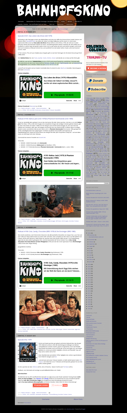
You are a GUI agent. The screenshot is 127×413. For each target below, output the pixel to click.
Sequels (97, 161)
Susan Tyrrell (89, 167)
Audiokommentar (102, 108)
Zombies (88, 177)
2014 (89, 286)
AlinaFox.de (64, 68)
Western (20, 222)
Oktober (91, 242)
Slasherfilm (89, 164)
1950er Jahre (89, 98)
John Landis (97, 139)
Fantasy (98, 125)
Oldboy (88, 151)
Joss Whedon (104, 140)
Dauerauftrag (77, 63)
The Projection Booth (91, 357)
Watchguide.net (90, 361)
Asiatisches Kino (92, 108)
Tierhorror (97, 169)
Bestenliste (38, 394)
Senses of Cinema (91, 349)
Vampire (94, 172)
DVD (108, 116)
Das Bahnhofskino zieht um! (93, 190)
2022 (89, 269)
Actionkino (39, 221)
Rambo (87, 155)
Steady (52, 63)
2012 (89, 291)
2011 (89, 293)
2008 (89, 300)
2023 (89, 266)
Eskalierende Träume (91, 327)
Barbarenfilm (98, 111)
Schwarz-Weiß (89, 160)
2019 (89, 275)
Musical (97, 150)
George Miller (89, 131)
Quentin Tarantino (102, 153)
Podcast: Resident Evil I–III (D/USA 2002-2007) (97, 197)
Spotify (40, 58)
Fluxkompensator (90, 333)
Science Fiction (101, 160)
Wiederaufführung (90, 363)
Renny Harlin (102, 155)
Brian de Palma (103, 114)
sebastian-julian (70, 409)
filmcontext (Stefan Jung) (92, 331)
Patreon (46, 63)
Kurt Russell (105, 144)
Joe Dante (102, 137)
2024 (89, 264)
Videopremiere (90, 174)
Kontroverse (38, 110)
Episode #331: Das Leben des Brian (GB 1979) (35, 36)
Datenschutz (69, 24)
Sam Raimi (99, 158)
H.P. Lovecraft (104, 131)
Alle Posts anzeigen (63, 29)
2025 (89, 233)
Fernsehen (89, 127)
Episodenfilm (106, 123)
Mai (90, 253)
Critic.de (88, 317)
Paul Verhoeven (95, 151)
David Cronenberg (91, 119)
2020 (89, 273)
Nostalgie (104, 150)
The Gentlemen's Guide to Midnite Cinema (97, 355)
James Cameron (94, 137)
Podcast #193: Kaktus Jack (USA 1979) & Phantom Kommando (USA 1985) (45, 119)
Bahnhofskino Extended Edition (97, 110)
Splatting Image (90, 353)
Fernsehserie (98, 127)
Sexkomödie (71, 329)
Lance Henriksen (99, 145)
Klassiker (88, 142)
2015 (89, 284)
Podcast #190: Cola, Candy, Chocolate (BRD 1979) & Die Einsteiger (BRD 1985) (46, 231)
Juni (90, 250)
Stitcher (49, 58)
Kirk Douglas (65, 221)
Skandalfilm (58, 110)
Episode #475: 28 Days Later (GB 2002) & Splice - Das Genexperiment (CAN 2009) (96, 205)
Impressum (60, 24)
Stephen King (92, 166)
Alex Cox (88, 106)
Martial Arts (103, 148)
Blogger (83, 409)
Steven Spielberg (102, 166)
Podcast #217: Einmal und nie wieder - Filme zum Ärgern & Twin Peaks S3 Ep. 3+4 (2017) (97, 225)
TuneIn (44, 58)
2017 (89, 280)
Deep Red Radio (90, 319)
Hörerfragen (89, 136)
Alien (93, 106)
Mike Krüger (59, 329)
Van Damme (104, 172)
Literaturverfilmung (97, 147)
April (90, 255)
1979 (28, 110)
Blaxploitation (103, 113)
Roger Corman (92, 156)
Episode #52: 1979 (25, 340)
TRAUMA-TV (78, 21)
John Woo (88, 140)
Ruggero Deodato (90, 158)
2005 (89, 306)
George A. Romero (102, 130)
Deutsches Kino (41, 329)
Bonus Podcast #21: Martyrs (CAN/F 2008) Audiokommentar (97, 201)
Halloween (88, 133)
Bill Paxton (58, 221)
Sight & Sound (89, 351)
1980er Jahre (33, 221)
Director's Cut (94, 122)
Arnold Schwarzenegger (49, 221)
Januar (91, 261)
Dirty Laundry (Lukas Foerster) (94, 323)
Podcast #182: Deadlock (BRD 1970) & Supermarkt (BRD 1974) (96, 212)
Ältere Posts (78, 399)
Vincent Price (101, 174)
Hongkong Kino (100, 133)
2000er (95, 102)
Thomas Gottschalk (23, 331)
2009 (89, 297)
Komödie (32, 110)
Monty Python (45, 110)
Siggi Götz (77, 329)
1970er (24, 110)
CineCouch (89, 315)
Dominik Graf (98, 123)
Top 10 (103, 169)
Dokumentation (89, 123)
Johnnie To (96, 140)
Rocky (108, 155)
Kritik (98, 144)
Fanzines (106, 125)
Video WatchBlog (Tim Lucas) (93, 359)
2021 (89, 271)
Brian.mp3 (32, 106)
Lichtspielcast (89, 336)
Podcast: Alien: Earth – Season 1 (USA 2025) (97, 221)
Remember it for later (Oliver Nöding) (95, 344)
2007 (89, 302)
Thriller (88, 169)
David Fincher (101, 119)
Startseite (21, 21)
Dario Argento (103, 117)
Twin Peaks (93, 170)
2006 (89, 304)
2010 (89, 295)
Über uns (51, 24)
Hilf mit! (70, 21)
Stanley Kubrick (105, 164)
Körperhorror (89, 145)
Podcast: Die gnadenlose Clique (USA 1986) (97, 209)
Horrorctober (89, 134)
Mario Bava (94, 148)
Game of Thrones (90, 130)
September (92, 244)
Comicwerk (27, 70)
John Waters (105, 139)
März (90, 257)
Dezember (92, 235)
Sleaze (96, 164)
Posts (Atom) (27, 402)
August (91, 246)
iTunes (36, 58)
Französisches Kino (101, 128)
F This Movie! (89, 329)
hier (56, 357)
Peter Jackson (104, 151)
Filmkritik (91, 128)
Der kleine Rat (95, 120)
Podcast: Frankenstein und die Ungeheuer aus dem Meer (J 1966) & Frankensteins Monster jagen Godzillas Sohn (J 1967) (96, 217)
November (92, 239)
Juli (90, 248)
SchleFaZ (106, 158)
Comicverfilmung (53, 394)
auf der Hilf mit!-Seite (51, 64)
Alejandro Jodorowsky (102, 105)
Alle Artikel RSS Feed (91, 370)
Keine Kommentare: (41, 108)
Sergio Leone (105, 161)
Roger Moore (103, 156)
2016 (89, 282)
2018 (89, 277)
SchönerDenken (90, 345)
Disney (104, 122)
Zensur (70, 394)
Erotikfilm (91, 125)
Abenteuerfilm (102, 103)
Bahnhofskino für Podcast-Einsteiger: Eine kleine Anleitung (42, 21)
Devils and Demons (91, 321)
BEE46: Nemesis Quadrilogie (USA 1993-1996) (96, 194)
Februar (91, 259)
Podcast (52, 110)
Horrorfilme (101, 134)
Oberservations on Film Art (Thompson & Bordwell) (96, 341)
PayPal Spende (64, 63)
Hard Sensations (90, 334)
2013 (89, 288)
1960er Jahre (99, 98)
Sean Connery (89, 161)
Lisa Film (53, 329)
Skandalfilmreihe (30, 41)
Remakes (93, 155)
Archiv (63, 21)
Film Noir (106, 127)
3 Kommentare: (40, 327)
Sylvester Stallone (101, 167)
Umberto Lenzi (102, 170)
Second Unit (42, 137)
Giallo (96, 131)
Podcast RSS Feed (90, 372)
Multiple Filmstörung (91, 338)
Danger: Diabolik (93, 117)
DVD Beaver (89, 325)
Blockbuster (45, 394)
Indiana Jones (97, 136)
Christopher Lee (90, 116)
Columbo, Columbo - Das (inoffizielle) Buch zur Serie (32, 24)
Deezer (54, 58)
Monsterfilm (89, 150)
